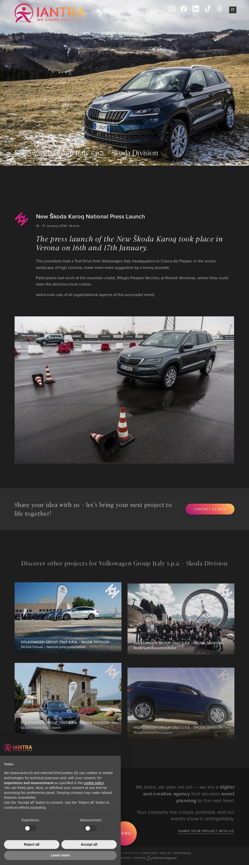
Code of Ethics (150, 853)
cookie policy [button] (94, 783)
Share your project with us (206, 831)
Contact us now (210, 509)
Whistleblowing (182, 853)
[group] (114, 389)
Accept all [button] (89, 844)
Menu (124, 833)
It (232, 10)
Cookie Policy (123, 857)
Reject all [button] (31, 844)
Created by (155, 857)
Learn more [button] (60, 855)
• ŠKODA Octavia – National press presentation (66, 666)
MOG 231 (166, 853)
